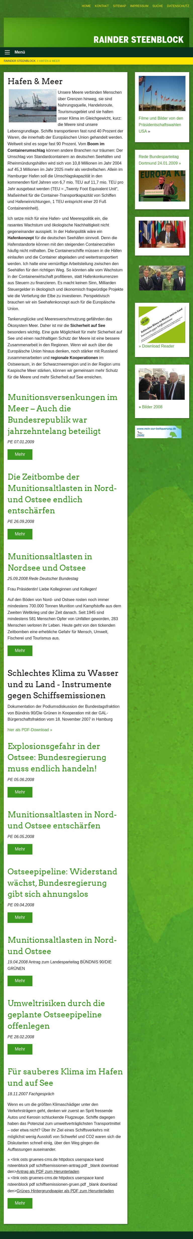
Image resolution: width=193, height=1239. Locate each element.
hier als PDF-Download (29, 730)
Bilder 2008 (150, 407)
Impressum (139, 6)
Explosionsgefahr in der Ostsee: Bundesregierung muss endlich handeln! (57, 757)
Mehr (20, 454)
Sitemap (119, 6)
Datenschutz (178, 6)
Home (86, 6)
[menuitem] (86, 6)
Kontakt (102, 6)
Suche (158, 6)
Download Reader (157, 346)
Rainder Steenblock (20, 60)
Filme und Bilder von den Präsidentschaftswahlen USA (161, 124)
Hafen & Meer (49, 60)
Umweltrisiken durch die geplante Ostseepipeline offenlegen (56, 1014)
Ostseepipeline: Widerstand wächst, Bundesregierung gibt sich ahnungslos (62, 883)
